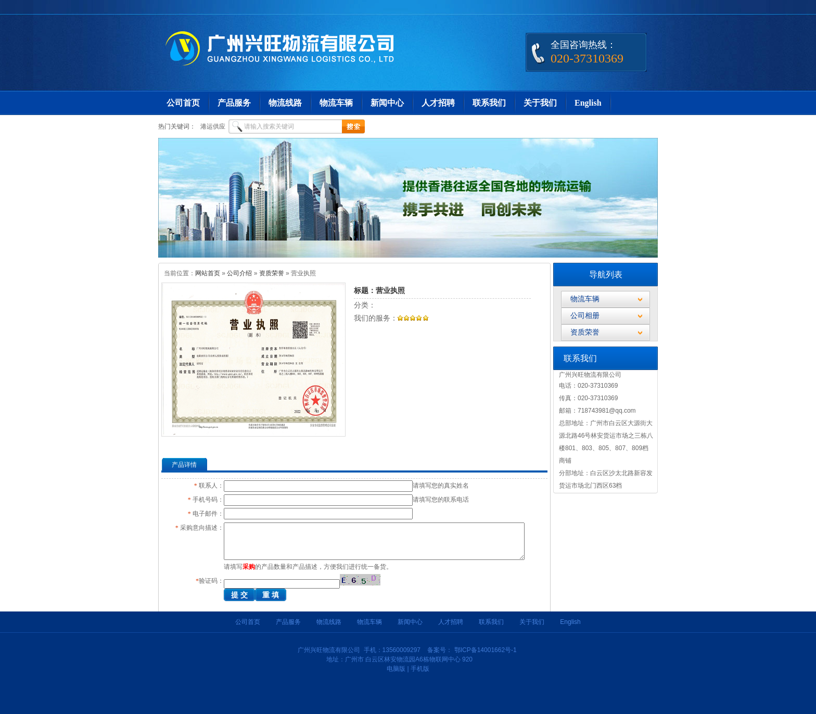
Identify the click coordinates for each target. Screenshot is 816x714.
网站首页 (207, 273)
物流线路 (285, 102)
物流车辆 (336, 102)
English (588, 102)
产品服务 (234, 102)
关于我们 (540, 102)
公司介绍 (239, 273)
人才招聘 (438, 102)
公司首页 (183, 102)
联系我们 (489, 102)
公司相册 (585, 316)
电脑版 (396, 668)
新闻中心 (387, 102)
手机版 (420, 668)
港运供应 (212, 126)
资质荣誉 (271, 273)
